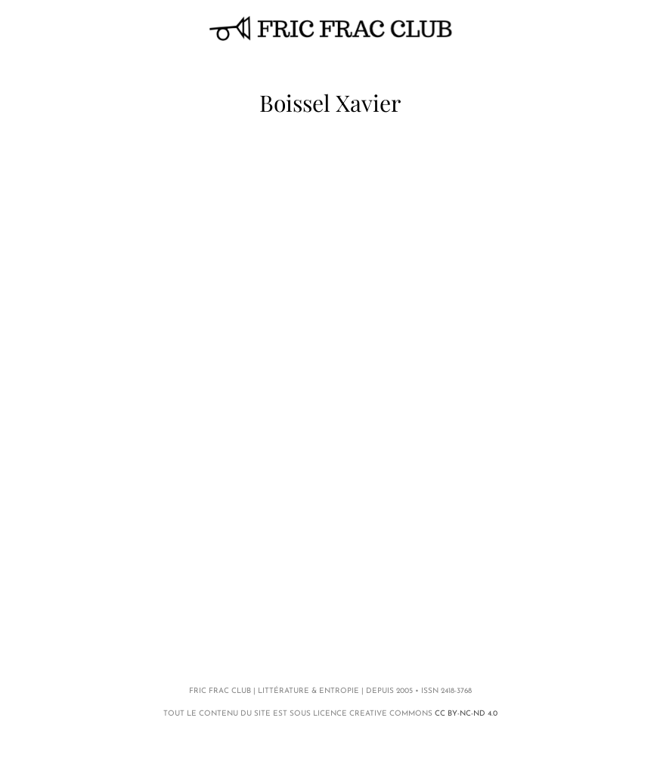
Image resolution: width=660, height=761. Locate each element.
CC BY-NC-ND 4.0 (466, 714)
